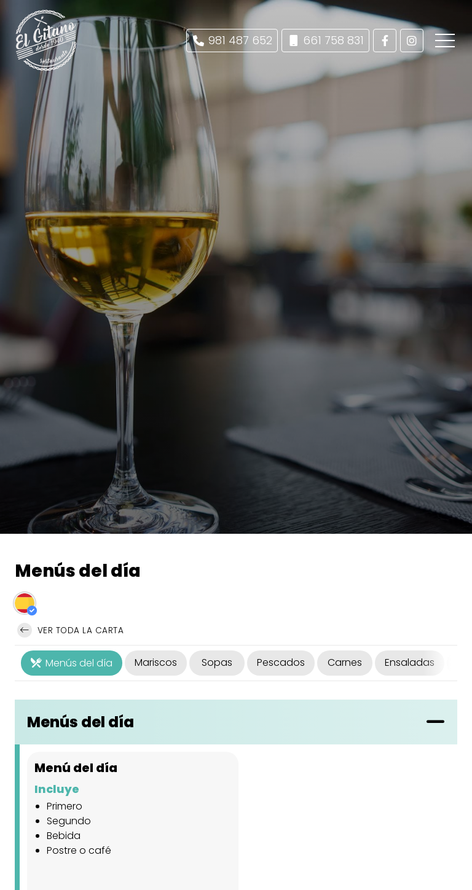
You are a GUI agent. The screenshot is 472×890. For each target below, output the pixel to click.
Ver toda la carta (70, 630)
